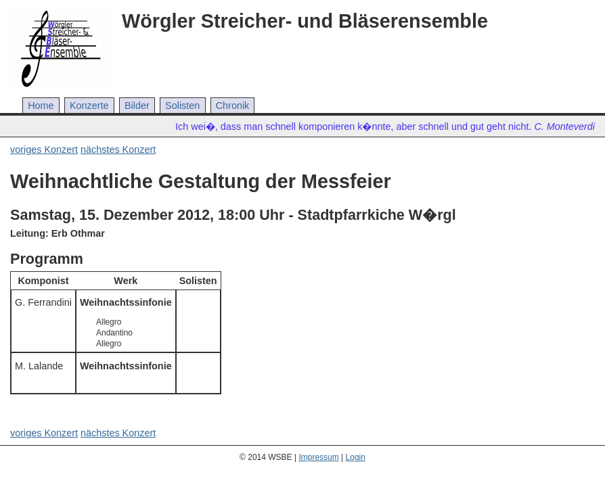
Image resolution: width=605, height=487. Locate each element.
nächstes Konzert (118, 149)
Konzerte (89, 105)
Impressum (318, 457)
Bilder (137, 105)
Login (355, 457)
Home (40, 105)
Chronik (233, 105)
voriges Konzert (44, 149)
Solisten (182, 105)
